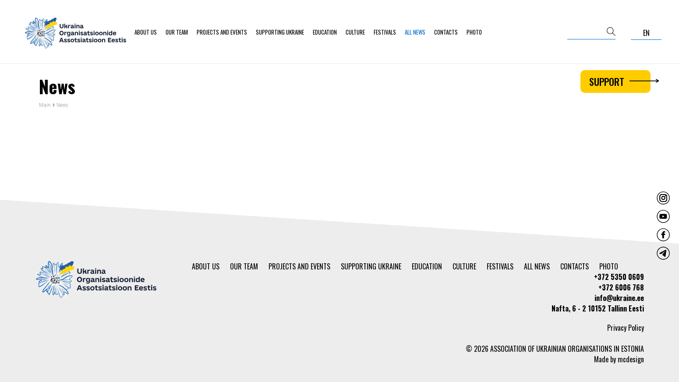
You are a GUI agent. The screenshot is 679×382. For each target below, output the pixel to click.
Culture (355, 32)
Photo (474, 32)
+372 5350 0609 (619, 277)
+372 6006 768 (621, 287)
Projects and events (222, 32)
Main (45, 106)
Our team (177, 32)
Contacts (446, 32)
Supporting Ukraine (280, 32)
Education (325, 32)
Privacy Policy (625, 327)
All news (415, 32)
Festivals (385, 32)
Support (620, 81)
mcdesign (631, 359)
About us (145, 32)
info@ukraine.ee (619, 298)
